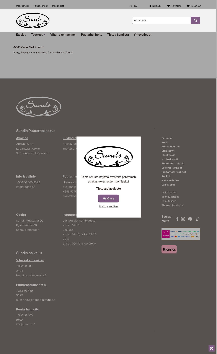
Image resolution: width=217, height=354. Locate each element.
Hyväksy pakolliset (108, 206)
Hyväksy (108, 198)
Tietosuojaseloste (108, 188)
